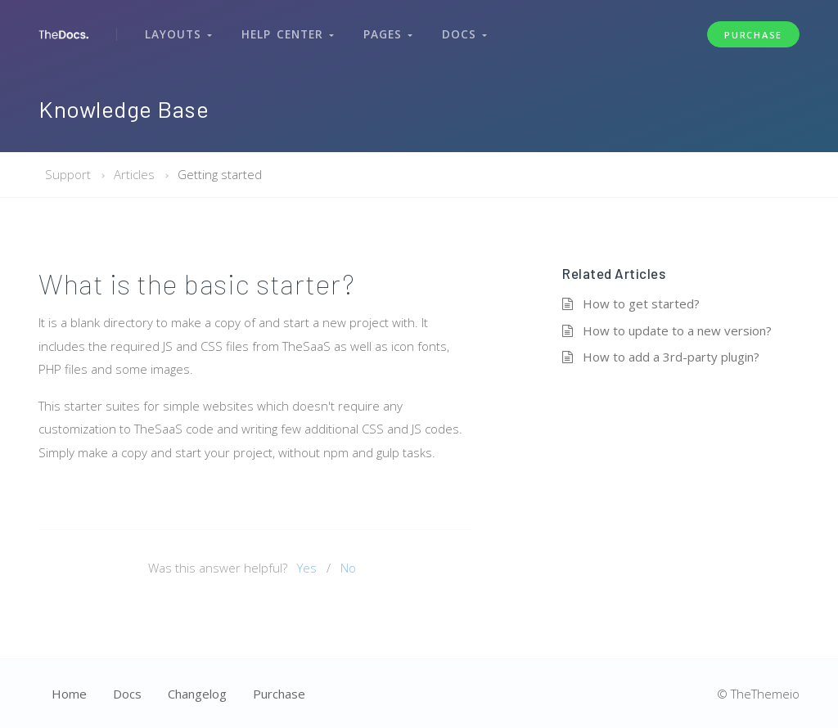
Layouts (177, 31)
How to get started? (641, 303)
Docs (457, 31)
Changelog (197, 693)
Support (68, 174)
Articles (134, 174)
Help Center (284, 31)
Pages (382, 31)
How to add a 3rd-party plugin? (671, 356)
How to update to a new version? (677, 330)
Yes (307, 567)
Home (69, 693)
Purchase (753, 31)
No (348, 567)
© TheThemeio (758, 693)
